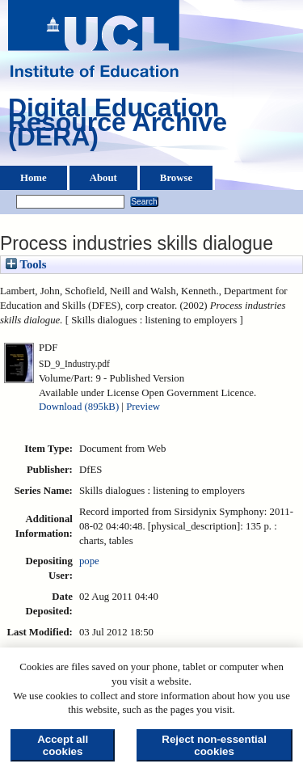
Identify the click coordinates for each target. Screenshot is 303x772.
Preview (143, 406)
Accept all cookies (62, 745)
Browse (176, 178)
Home (33, 178)
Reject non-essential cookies (214, 745)
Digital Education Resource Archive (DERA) (117, 126)
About (103, 178)
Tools (26, 264)
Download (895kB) (79, 406)
